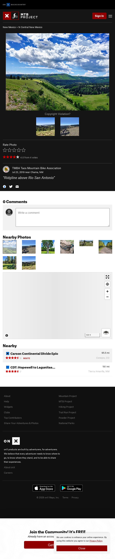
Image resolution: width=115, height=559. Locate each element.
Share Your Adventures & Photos (21, 423)
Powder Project (67, 417)
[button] (4, 186)
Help (6, 401)
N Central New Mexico (30, 27)
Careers (8, 472)
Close (81, 548)
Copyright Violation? (57, 113)
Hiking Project (66, 406)
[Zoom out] (107, 296)
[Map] (57, 305)
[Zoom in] (107, 291)
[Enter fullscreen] (107, 277)
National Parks (66, 423)
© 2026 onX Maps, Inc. (48, 497)
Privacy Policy (95, 541)
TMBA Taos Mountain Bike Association (36, 168)
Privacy (75, 497)
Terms (65, 497)
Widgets (8, 406)
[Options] (106, 333)
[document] (81, 543)
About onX (9, 467)
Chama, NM (37, 172)
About (7, 396)
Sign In (99, 15)
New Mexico (9, 27)
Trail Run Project (67, 412)
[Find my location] (107, 284)
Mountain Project (68, 396)
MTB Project (65, 401)
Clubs (7, 412)
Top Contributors (13, 417)
